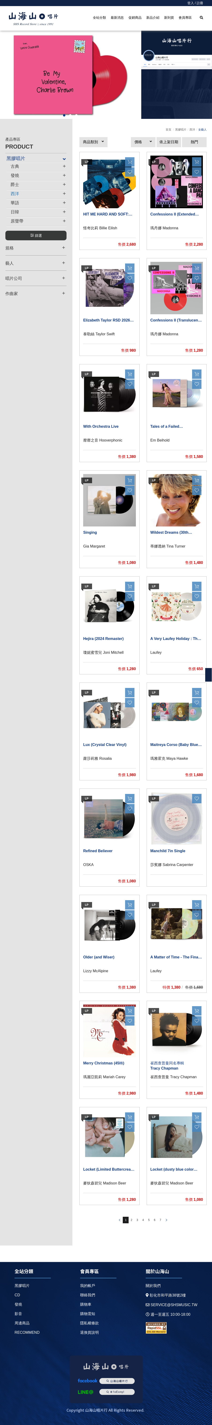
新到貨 (169, 17)
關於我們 (153, 1286)
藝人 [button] (35, 263)
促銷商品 (134, 17)
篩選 (36, 236)
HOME (33, 19)
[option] (70, 75)
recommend (27, 1332)
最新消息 (117, 17)
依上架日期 (169, 142)
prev (119, 1220)
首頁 (168, 129)
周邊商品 (22, 1323)
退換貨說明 (89, 1332)
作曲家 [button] (35, 293)
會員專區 (185, 17)
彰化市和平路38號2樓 (166, 1295)
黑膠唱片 (180, 129)
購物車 (85, 1304)
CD (17, 1295)
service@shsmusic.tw (171, 1305)
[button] (93, 142)
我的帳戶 (87, 1286)
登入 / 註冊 (195, 3)
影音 (18, 1314)
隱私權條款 (89, 1323)
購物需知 (87, 1314)
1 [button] (64, 115)
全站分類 (99, 17)
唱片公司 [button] (35, 278)
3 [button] (76, 115)
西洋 (192, 129)
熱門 (194, 142)
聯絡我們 (87, 1295)
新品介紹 (152, 17)
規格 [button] (35, 247)
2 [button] (70, 115)
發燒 (18, 1304)
